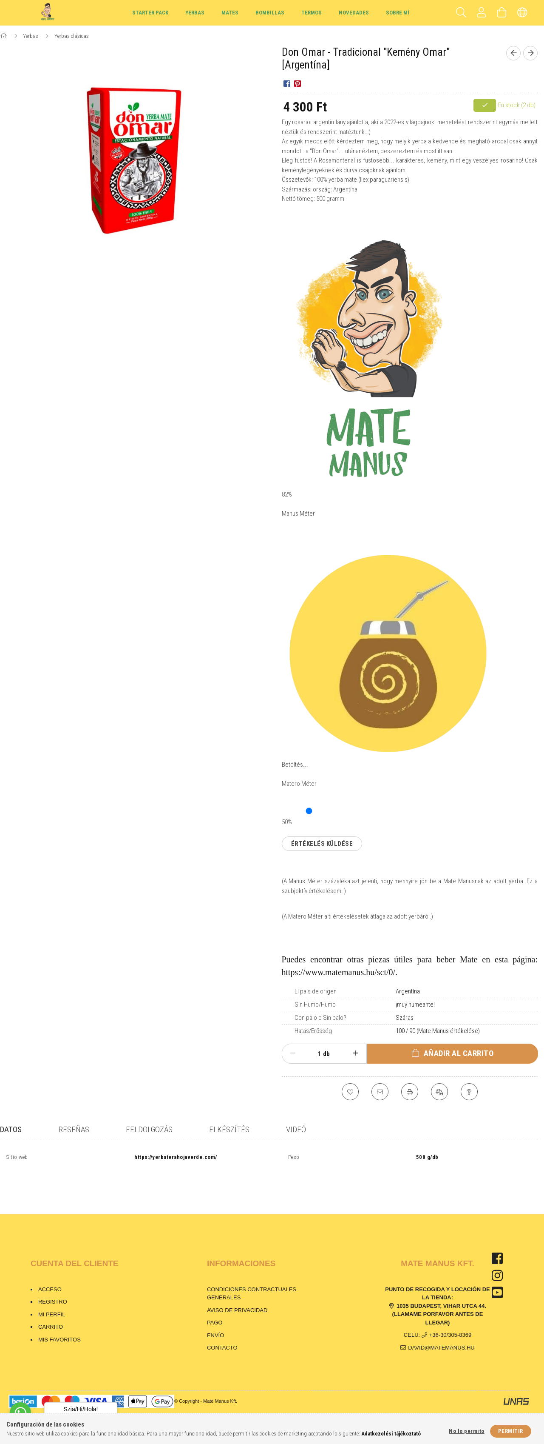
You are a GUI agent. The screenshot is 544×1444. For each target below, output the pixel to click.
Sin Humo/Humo (315, 1004)
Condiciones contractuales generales (251, 1277)
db (326, 1054)
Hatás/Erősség (313, 1031)
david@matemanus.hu (441, 1331)
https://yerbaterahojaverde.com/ (175, 1157)
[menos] (293, 1053)
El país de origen (316, 991)
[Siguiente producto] (530, 53)
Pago (215, 1306)
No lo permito (466, 1431)
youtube (497, 1276)
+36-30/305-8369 (450, 1319)
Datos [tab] (11, 1129)
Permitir (510, 1431)
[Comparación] (439, 1091)
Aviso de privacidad (237, 1294)
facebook (497, 1242)
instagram (497, 1259)
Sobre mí (397, 12)
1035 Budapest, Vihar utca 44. (441, 1290)
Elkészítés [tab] (229, 1129)
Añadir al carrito (459, 1053)
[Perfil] (481, 13)
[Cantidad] (314, 1053)
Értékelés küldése (322, 844)
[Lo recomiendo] (379, 1091)
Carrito (50, 1310)
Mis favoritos (59, 1323)
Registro (52, 1285)
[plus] (355, 1053)
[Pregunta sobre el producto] (469, 1091)
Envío (215, 1319)
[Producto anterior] (513, 53)
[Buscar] (461, 13)
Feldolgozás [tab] (149, 1129)
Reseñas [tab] (73, 1129)
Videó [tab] (296, 1129)
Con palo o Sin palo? (320, 1018)
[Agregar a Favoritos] (350, 1091)
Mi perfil (51, 1298)
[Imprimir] (409, 1091)
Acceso (50, 1273)
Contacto (222, 1331)
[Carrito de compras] (502, 13)
